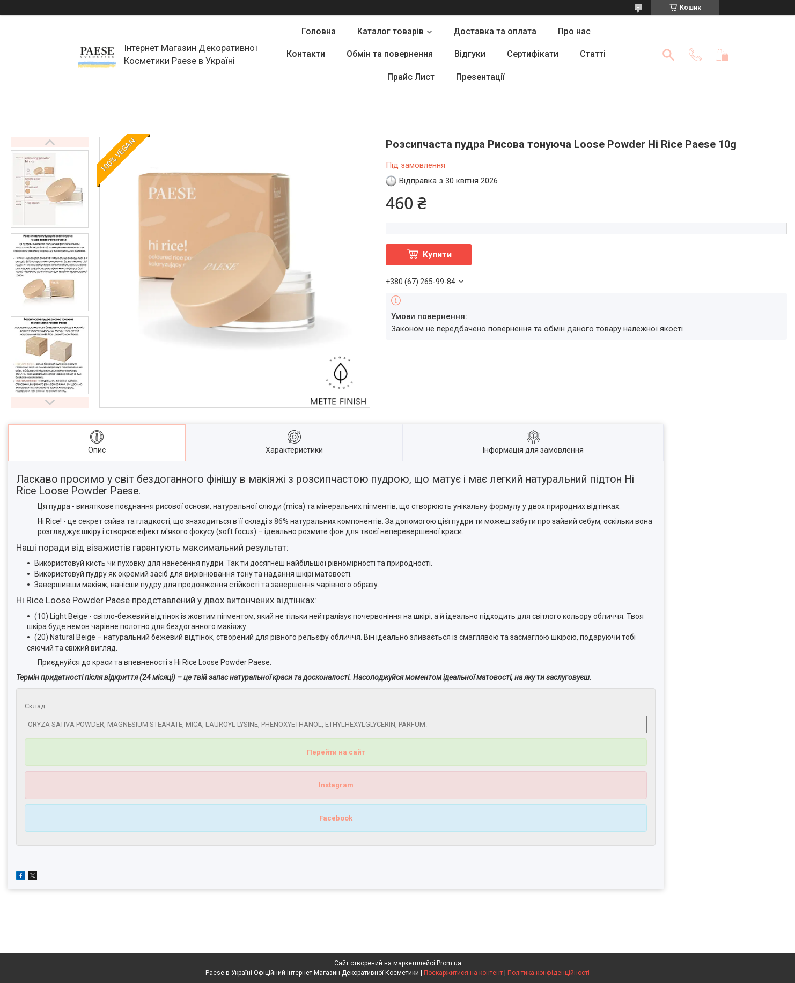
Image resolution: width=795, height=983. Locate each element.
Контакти (305, 54)
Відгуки (469, 54)
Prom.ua (449, 963)
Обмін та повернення (390, 54)
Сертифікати (532, 54)
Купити (437, 254)
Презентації (480, 77)
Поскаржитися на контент (463, 973)
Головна (318, 31)
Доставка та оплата (494, 31)
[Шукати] (668, 54)
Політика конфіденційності (548, 973)
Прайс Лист (411, 77)
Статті (593, 54)
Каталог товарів (390, 31)
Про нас (574, 31)
